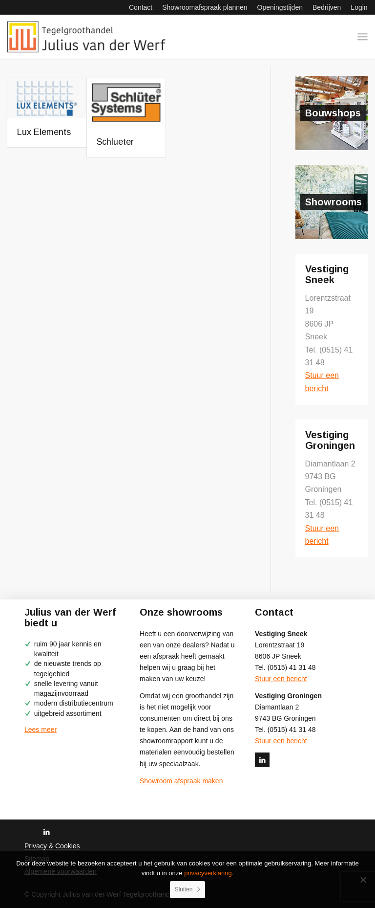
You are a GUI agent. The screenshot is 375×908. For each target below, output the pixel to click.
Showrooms (333, 202)
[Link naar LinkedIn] (262, 760)
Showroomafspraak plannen (204, 7)
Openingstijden (280, 7)
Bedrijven (326, 7)
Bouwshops (333, 113)
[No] (363, 880)
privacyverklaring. (208, 873)
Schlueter (115, 142)
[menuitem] (140, 7)
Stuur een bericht (281, 679)
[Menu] (362, 36)
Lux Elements (44, 132)
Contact (140, 7)
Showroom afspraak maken (181, 781)
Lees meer (40, 729)
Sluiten (184, 889)
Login (359, 7)
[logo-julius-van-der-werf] (89, 37)
